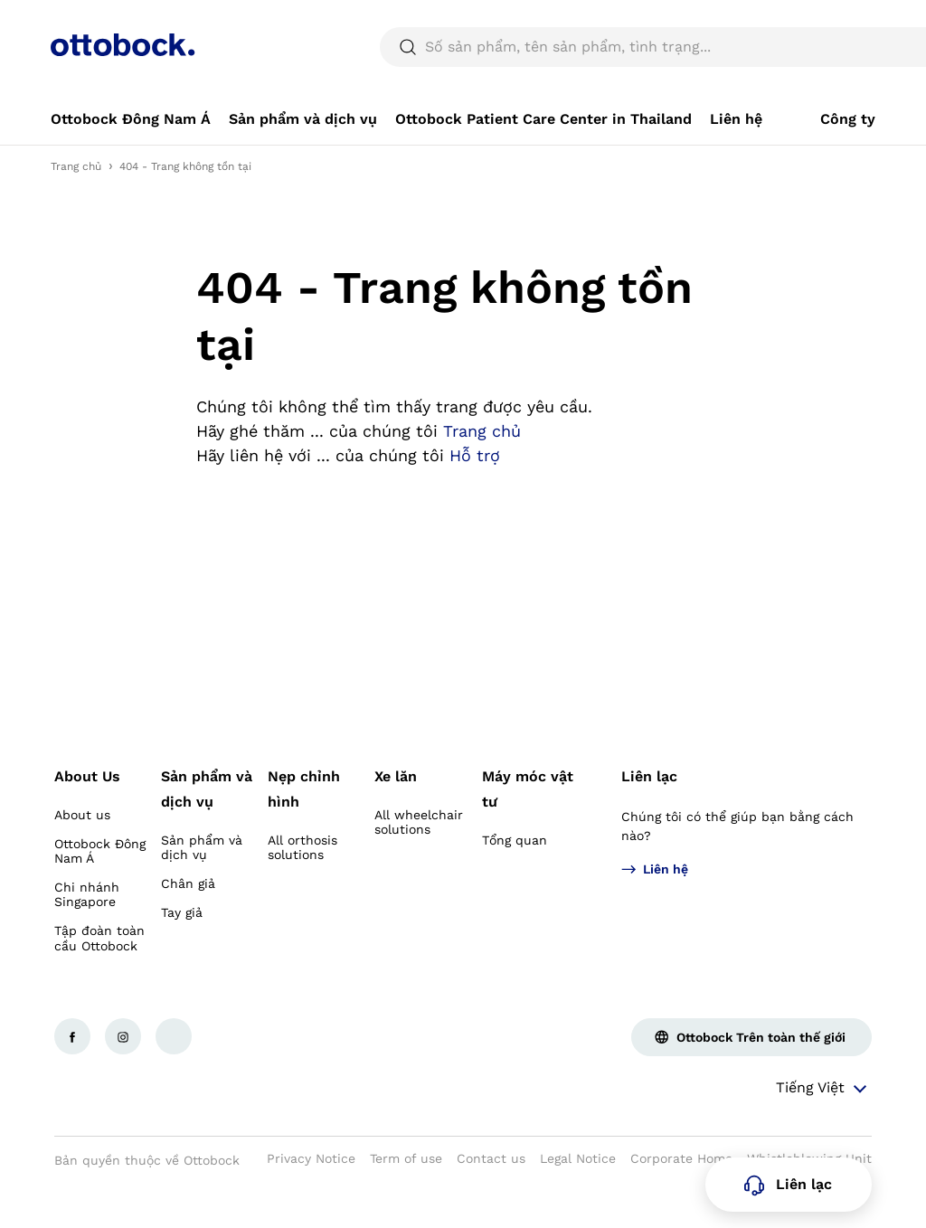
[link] (131, 162)
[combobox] (815, 22)
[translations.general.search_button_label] (845, 90)
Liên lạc (649, 819)
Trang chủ (76, 209)
